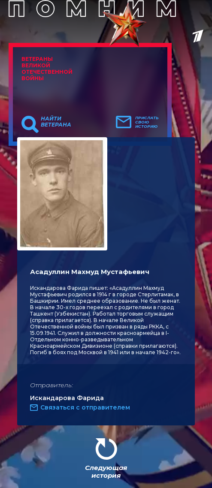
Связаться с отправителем (85, 407)
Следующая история (106, 471)
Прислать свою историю (147, 122)
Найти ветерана (56, 122)
